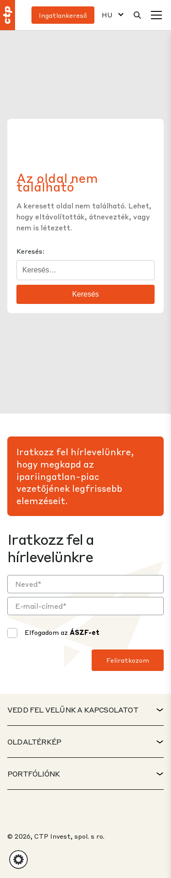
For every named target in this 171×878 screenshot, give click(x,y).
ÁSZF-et (84, 632)
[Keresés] (137, 15)
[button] (18, 859)
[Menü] (156, 15)
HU (107, 15)
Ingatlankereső (63, 15)
